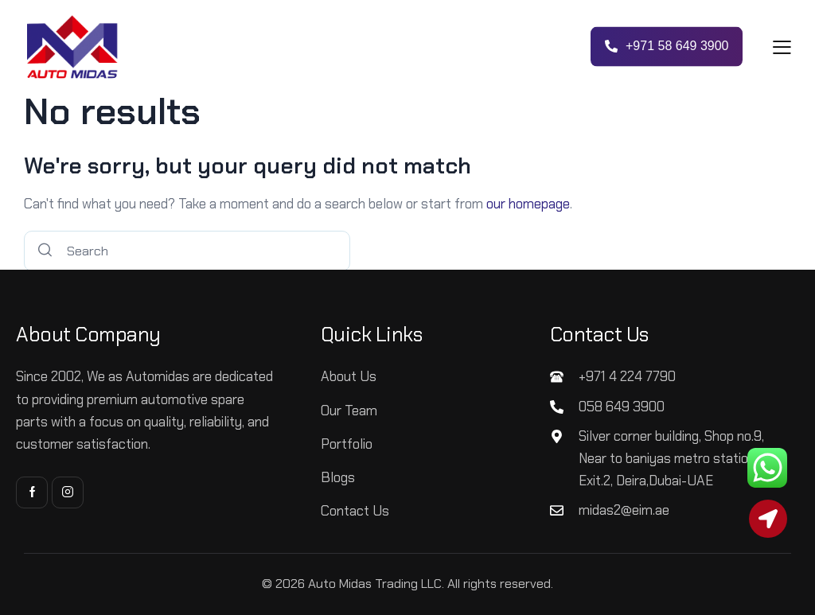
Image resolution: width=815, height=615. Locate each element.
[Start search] (45, 251)
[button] (782, 46)
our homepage (528, 203)
